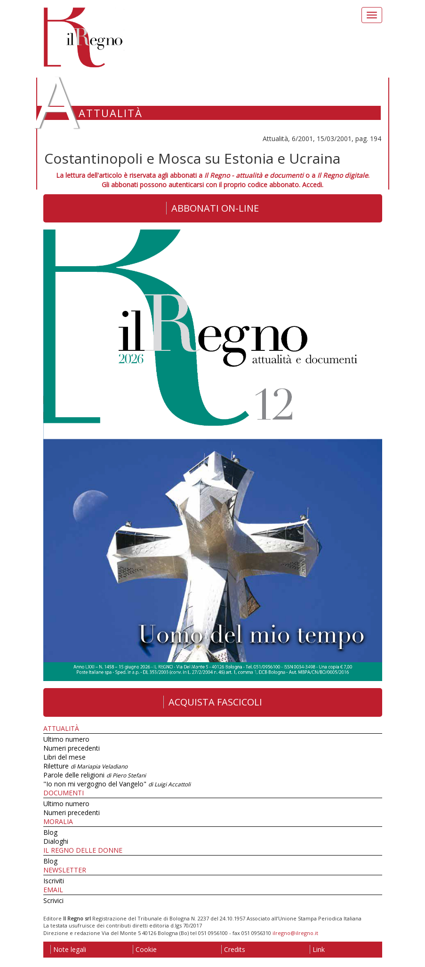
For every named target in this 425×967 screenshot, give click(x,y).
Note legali (68, 949)
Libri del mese (64, 757)
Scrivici (53, 900)
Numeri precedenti (71, 748)
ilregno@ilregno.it (295, 932)
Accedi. (312, 184)
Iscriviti (53, 880)
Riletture (85, 765)
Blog (50, 832)
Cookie (145, 949)
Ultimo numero (66, 739)
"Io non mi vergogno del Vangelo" (117, 783)
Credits (233, 949)
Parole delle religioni (94, 774)
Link (317, 949)
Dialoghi (55, 841)
